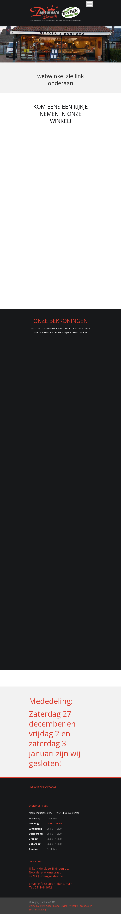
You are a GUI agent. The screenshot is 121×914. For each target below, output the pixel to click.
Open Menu (89, 4)
